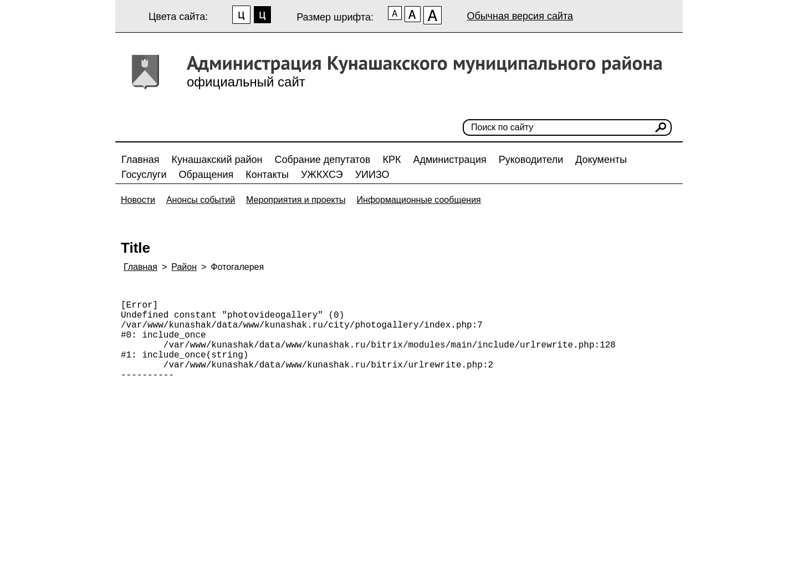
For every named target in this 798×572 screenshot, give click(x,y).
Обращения (205, 174)
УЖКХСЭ (322, 174)
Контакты (267, 174)
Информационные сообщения (419, 200)
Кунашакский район (217, 159)
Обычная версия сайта (520, 16)
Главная (140, 159)
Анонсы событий (200, 200)
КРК (391, 159)
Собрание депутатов (323, 159)
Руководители (531, 159)
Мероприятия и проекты (296, 200)
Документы (601, 159)
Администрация (449, 159)
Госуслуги (143, 174)
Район (184, 267)
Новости (138, 200)
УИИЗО (372, 174)
